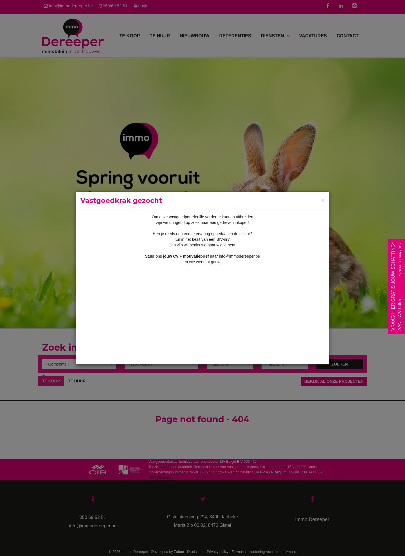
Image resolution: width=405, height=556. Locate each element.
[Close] (323, 200)
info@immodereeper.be (239, 256)
